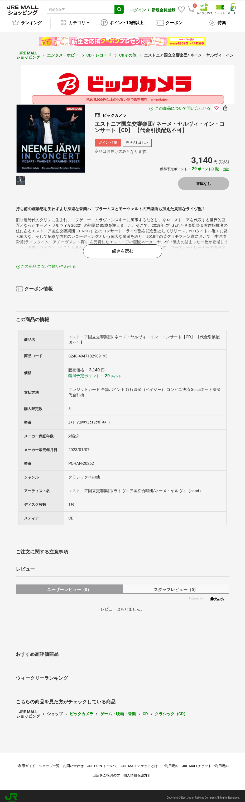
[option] (50, 135)
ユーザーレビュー (69, 585)
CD (145, 710)
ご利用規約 (170, 762)
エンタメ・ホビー (63, 51)
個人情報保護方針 (137, 772)
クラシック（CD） (171, 710)
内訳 (226, 165)
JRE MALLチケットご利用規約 (205, 762)
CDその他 (128, 51)
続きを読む (122, 247)
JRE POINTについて (102, 762)
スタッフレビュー (176, 585)
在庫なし (203, 180)
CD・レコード (99, 51)
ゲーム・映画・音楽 (118, 710)
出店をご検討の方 (106, 772)
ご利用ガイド (25, 762)
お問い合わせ (73, 762)
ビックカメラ (81, 710)
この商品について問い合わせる (182, 104)
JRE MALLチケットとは (139, 762)
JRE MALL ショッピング (28, 51)
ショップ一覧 (49, 762)
